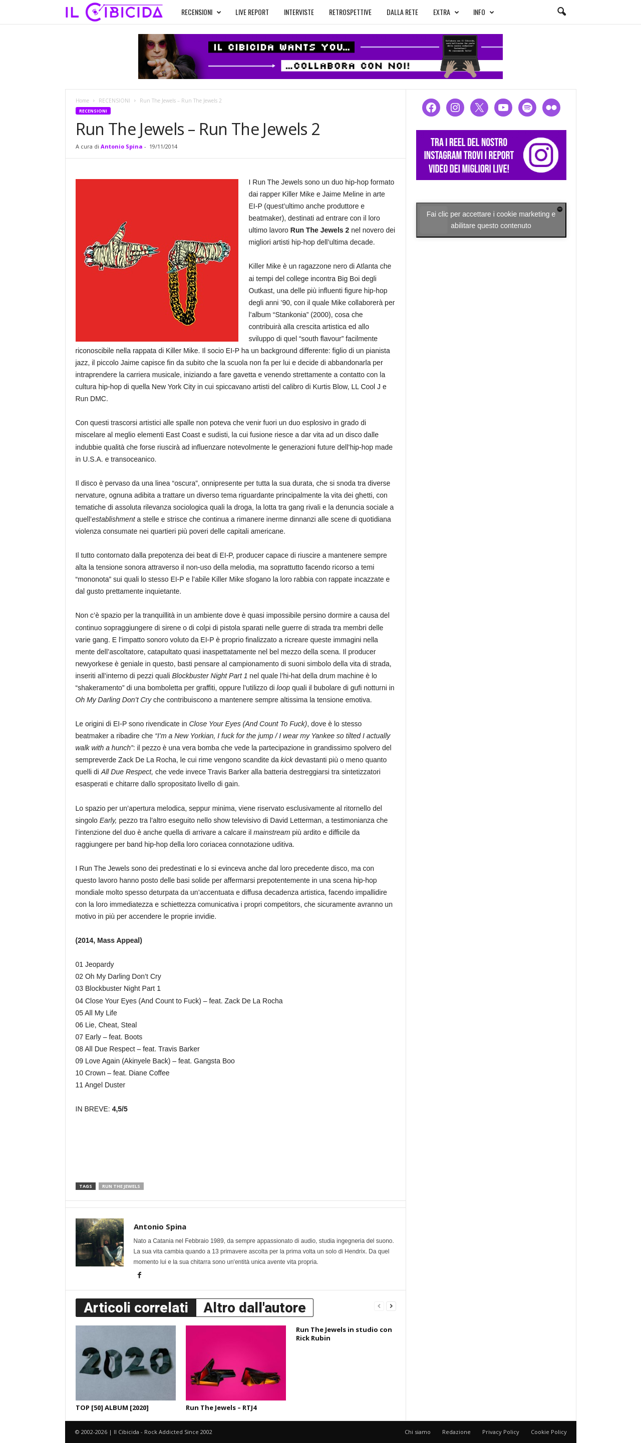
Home (82, 100)
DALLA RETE (393, 11)
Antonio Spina (122, 146)
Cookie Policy (549, 1431)
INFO (474, 11)
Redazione (456, 1431)
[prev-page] (379, 1305)
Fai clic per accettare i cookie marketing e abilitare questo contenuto (491, 220)
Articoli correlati (136, 1307)
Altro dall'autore (254, 1307)
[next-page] (391, 1305)
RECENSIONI (192, 11)
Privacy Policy (500, 1431)
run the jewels (121, 1186)
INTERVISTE (289, 11)
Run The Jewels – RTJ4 (221, 1407)
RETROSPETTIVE (340, 11)
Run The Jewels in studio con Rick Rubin (344, 1333)
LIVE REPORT (242, 11)
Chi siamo (418, 1431)
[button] (561, 12)
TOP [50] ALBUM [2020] (112, 1407)
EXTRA (437, 11)
